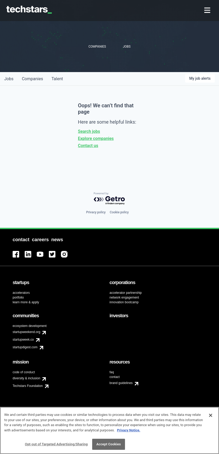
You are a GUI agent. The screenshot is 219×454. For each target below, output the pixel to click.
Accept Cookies (108, 446)
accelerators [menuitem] (21, 293)
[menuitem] (208, 10)
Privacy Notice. (128, 432)
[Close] (210, 417)
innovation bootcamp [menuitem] (124, 302)
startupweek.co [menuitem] (23, 339)
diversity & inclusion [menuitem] (26, 378)
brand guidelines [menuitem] (121, 383)
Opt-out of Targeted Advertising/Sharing (56, 446)
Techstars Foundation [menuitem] (28, 386)
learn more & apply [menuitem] (26, 302)
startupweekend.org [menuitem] (26, 332)
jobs (8, 78)
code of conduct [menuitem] (24, 372)
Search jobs (89, 131)
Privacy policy (96, 212)
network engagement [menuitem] (124, 297)
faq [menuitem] (111, 372)
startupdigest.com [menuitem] (25, 347)
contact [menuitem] (114, 377)
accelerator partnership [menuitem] (125, 293)
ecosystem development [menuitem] (29, 326)
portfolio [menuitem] (18, 297)
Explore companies (96, 138)
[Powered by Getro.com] (109, 198)
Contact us (88, 145)
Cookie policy (119, 212)
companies (32, 78)
